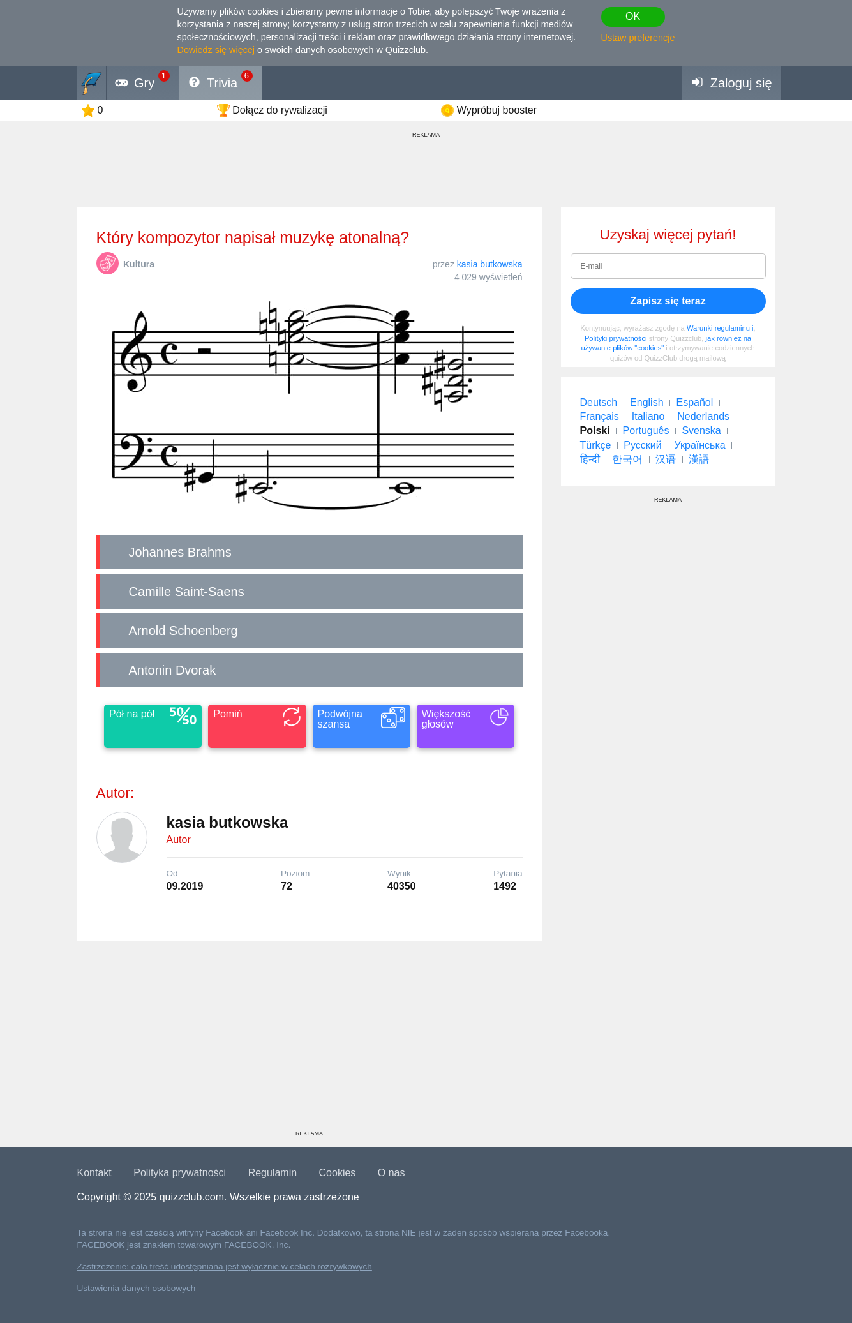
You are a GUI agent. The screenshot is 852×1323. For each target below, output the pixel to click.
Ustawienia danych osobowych (136, 1288)
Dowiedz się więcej (216, 50)
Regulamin (272, 1172)
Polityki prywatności (616, 338)
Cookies (337, 1172)
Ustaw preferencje (638, 38)
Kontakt (94, 1172)
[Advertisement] (309, 1040)
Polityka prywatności (179, 1172)
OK (632, 16)
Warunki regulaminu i (720, 328)
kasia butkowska (490, 264)
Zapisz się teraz (667, 300)
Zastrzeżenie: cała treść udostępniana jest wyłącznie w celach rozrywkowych (224, 1266)
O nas (391, 1172)
